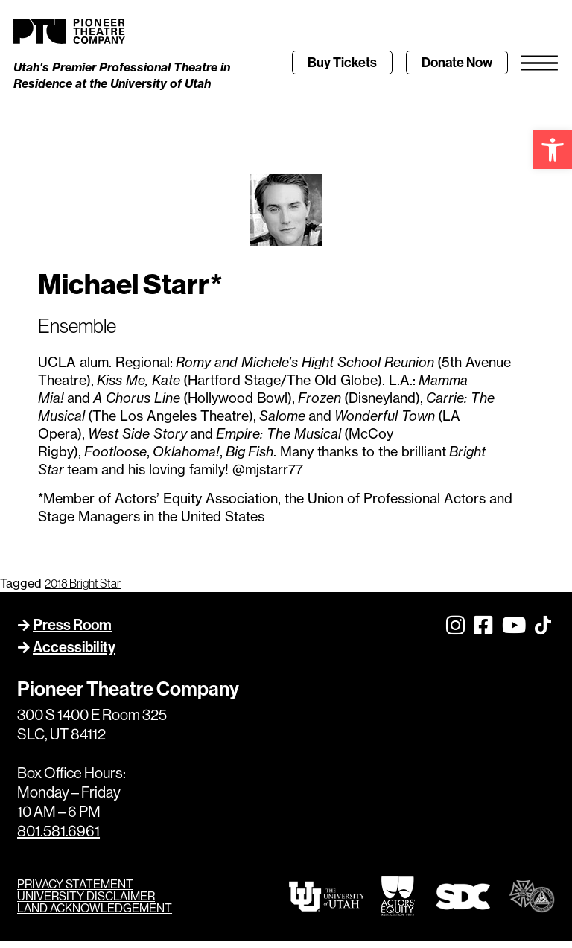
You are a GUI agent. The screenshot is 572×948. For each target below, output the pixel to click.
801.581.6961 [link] (58, 838)
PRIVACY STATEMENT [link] (75, 891)
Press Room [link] (72, 632)
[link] (552, 149)
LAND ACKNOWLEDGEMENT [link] (94, 915)
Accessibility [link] (74, 654)
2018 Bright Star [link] (83, 589)
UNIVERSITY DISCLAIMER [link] (86, 903)
